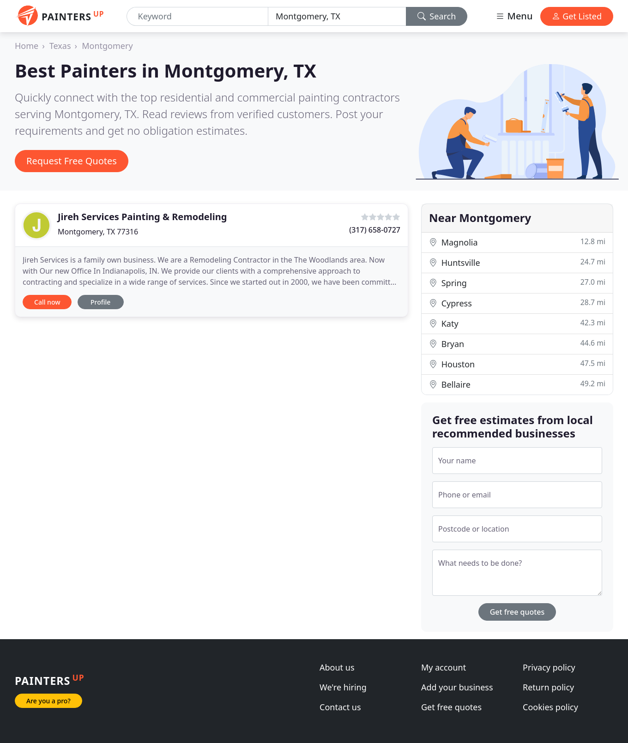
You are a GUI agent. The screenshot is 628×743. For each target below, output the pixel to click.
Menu (513, 16)
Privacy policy (549, 667)
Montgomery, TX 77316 (98, 232)
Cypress (517, 303)
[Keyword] (198, 16)
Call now (47, 302)
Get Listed (577, 16)
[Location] (337, 16)
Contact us (340, 707)
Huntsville (517, 262)
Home (26, 45)
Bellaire (517, 384)
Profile (100, 302)
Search (436, 16)
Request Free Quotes (71, 161)
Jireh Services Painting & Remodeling (142, 216)
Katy (517, 323)
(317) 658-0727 (374, 230)
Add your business (457, 687)
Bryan (517, 343)
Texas (60, 45)
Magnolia (517, 242)
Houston (517, 364)
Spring (517, 282)
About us (337, 667)
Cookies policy (550, 707)
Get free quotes (517, 612)
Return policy (548, 687)
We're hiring (343, 687)
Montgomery (107, 45)
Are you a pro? (48, 700)
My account (443, 667)
